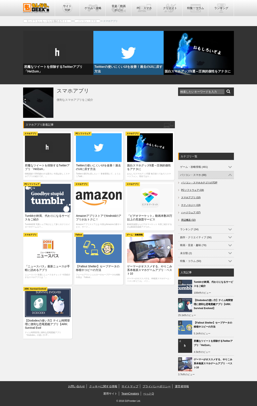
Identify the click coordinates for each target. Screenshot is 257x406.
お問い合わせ (76, 386)
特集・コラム (195, 8)
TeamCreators (130, 393)
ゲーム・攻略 (93, 8)
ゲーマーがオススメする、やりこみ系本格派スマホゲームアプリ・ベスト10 (213, 363)
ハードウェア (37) (191, 212)
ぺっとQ (148, 393)
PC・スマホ (144, 8)
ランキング (221, 8)
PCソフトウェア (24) (192, 190)
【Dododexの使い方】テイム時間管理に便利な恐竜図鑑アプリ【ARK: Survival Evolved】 (213, 304)
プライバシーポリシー (157, 386)
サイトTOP (67, 8)
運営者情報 (182, 386)
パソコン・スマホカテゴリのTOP (199, 182)
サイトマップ (129, 386)
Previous (16, 67)
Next (241, 67)
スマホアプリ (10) (191, 197)
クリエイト (170, 8)
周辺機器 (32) (188, 220)
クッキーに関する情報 (103, 386)
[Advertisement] (208, 124)
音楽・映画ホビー (119, 8)
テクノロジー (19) (191, 205)
